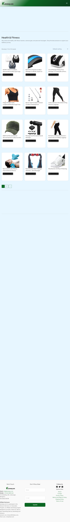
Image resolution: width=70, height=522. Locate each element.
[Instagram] (62, 487)
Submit (35, 505)
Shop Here (8, 74)
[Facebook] (57, 487)
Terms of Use (59, 501)
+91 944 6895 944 (9, 493)
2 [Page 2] (6, 186)
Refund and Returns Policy (60, 497)
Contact (60, 493)
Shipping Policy (60, 499)
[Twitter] (60, 487)
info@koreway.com (8, 491)
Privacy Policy (59, 495)
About (59, 491)
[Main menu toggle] (66, 3)
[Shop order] (60, 49)
